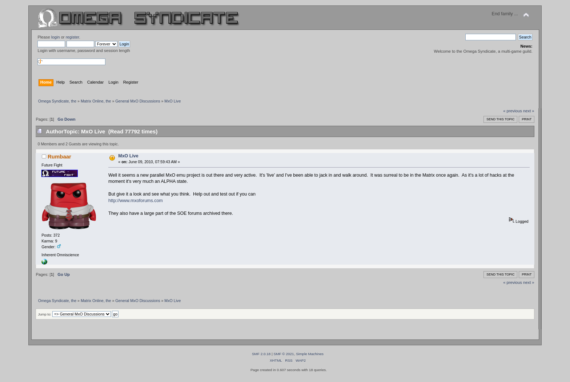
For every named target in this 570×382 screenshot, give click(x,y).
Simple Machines (310, 354)
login (55, 37)
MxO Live (128, 155)
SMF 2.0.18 (261, 354)
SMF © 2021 (284, 354)
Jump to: (44, 314)
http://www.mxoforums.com (135, 200)
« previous (512, 111)
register (72, 37)
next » (528, 111)
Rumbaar (59, 156)
